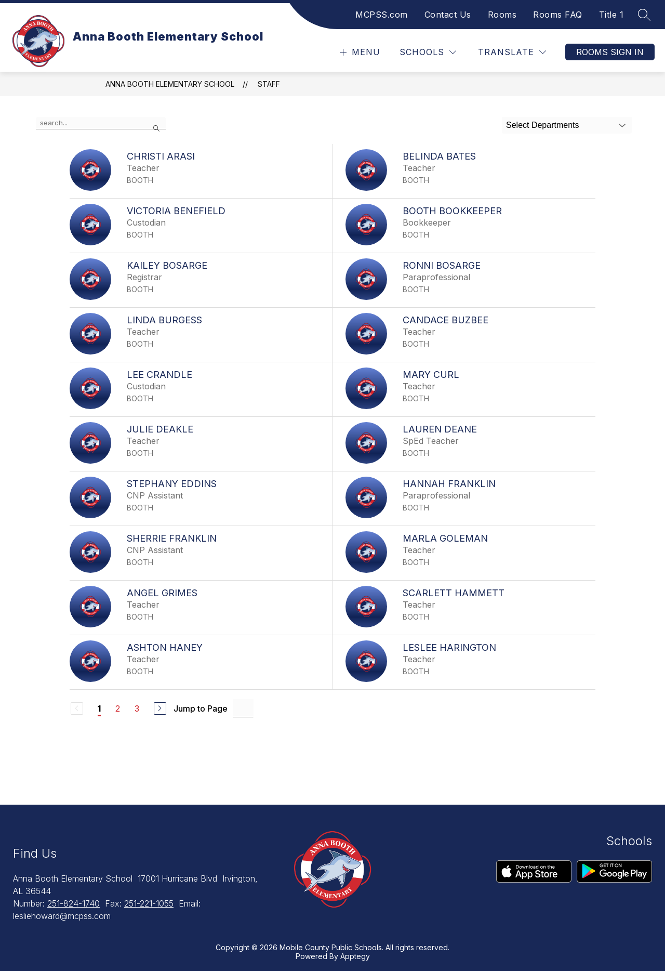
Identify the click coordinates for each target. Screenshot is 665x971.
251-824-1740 (73, 903)
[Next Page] (160, 708)
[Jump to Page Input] (243, 708)
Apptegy (355, 956)
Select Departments (542, 125)
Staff (269, 84)
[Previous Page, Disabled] (77, 708)
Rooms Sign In (610, 52)
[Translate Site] (512, 52)
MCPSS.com (381, 14)
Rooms (502, 14)
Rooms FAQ (557, 14)
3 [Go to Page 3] (137, 708)
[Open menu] (358, 52)
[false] (101, 123)
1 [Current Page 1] (99, 708)
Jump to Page (201, 708)
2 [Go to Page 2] (117, 708)
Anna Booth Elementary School (169, 84)
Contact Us (447, 14)
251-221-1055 (149, 903)
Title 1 (611, 14)
